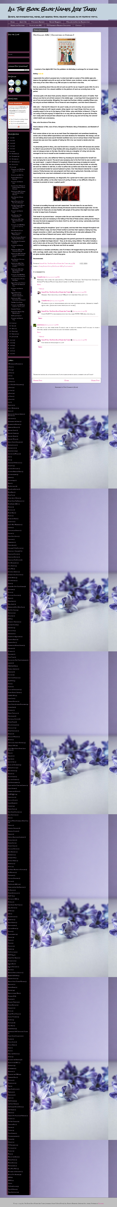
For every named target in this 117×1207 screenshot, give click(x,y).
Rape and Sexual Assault (15, 972)
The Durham (11, 1101)
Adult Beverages (12, 408)
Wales (9, 1154)
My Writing (11, 872)
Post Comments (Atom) (70, 387)
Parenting (11, 919)
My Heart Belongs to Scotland (17, 869)
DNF (9, 619)
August (14, 164)
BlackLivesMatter (13, 489)
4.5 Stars (10, 396)
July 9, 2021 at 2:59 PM (53, 277)
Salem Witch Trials (13, 1014)
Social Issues (11, 1042)
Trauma (10, 1127)
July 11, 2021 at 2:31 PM (80, 340)
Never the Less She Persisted (16, 887)
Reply (39, 285)
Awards (10, 477)
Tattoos (10, 1080)
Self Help (10, 1026)
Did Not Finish (12, 610)
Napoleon (11, 875)
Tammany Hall (12, 1077)
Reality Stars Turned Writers (16, 981)
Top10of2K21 (11, 1124)
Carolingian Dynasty (14, 530)
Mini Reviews (11, 852)
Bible (9, 483)
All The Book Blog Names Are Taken (52, 9)
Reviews (10, 990)
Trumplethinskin (13, 1136)
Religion (10, 984)
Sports (10, 1057)
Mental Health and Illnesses (16, 837)
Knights (10, 774)
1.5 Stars (10, 373)
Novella (10, 902)
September (15, 162)
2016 (11, 351)
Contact (79, 25)
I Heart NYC (12, 745)
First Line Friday (13, 678)
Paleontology (12, 917)
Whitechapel (11, 1166)
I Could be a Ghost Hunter (15, 743)
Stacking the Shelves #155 (17, 246)
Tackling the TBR (13, 1074)
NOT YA (10, 896)
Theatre (10, 1113)
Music (10, 866)
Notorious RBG (12, 899)
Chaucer (10, 539)
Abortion (10, 405)
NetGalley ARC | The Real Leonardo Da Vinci (17, 220)
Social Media (11, 1045)
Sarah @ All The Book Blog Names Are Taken (56, 292)
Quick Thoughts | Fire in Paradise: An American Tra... (18, 284)
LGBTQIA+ (11, 794)
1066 (9, 376)
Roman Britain (12, 1005)
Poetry (10, 940)
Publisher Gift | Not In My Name (18, 279)
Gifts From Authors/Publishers (17, 704)
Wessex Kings (12, 1160)
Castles (10, 533)
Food (9, 684)
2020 (11, 340)
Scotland (10, 1023)
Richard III (11, 996)
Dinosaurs (11, 613)
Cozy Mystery (12, 580)
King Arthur (11, 771)
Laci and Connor (13, 779)
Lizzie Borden (12, 803)
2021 (11, 151)
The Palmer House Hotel (15, 1107)
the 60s (10, 1098)
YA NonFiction (12, 1186)
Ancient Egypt (12, 430)
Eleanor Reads (12, 639)
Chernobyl (11, 542)
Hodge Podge (11, 722)
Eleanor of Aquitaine (14, 636)
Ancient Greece (12, 433)
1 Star (9, 370)
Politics (10, 946)
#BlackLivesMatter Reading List (78, 22)
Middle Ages (11, 840)
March (14, 331)
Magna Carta (11, 809)
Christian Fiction (13, 554)
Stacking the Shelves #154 (17, 289)
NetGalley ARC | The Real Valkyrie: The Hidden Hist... (17, 270)
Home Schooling (12, 731)
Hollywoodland (12, 725)
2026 (11, 138)
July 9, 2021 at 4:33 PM (57, 301)
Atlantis (10, 466)
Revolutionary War (13, 993)
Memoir (10, 834)
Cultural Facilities (13, 595)
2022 (11, 148)
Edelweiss (10, 628)
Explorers (11, 654)
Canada (10, 527)
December (14, 154)
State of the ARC (35, 25)
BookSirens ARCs (13, 504)
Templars (10, 1092)
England (10, 648)
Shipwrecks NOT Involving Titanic (18, 1031)
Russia (10, 1011)
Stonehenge (11, 1068)
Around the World (13, 454)
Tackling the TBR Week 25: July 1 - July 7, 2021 (18, 305)
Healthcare (11, 716)
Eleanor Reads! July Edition (17, 178)
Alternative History (14, 424)
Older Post (95, 380)
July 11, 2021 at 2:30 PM (80, 311)
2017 (11, 348)
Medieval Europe (13, 831)
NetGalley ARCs (57, 266)
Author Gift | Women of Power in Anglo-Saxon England (18, 187)
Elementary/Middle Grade (15, 645)
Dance (10, 598)
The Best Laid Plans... (17, 302)
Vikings (10, 1151)
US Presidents (12, 1145)
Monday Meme (12, 861)
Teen (9, 1086)
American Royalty (13, 427)
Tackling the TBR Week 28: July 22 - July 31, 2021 (18, 171)
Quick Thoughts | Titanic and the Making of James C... (17, 294)
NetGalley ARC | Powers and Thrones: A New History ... (18, 193)
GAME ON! (11, 695)
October (14, 159)
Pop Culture (11, 952)
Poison (10, 943)
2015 (11, 353)
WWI (9, 1177)
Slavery (10, 1039)
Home (12, 22)
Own (9, 914)
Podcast (10, 937)
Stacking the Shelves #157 (17, 182)
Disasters (10, 616)
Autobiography (12, 474)
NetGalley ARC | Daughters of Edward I (18, 299)
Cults (10, 592)
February (14, 334)
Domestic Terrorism (14, 622)
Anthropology (12, 445)
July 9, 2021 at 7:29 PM (51, 325)
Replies (41, 289)
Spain (9, 1051)
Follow (10, 54)
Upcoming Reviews (37, 22)
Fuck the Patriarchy (14, 689)
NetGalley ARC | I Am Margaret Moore (17, 250)
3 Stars (40, 266)
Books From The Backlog (15, 501)
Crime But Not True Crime (16, 586)
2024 (11, 143)
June (13, 323)
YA (9, 1183)
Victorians (11, 1148)
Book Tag (10, 495)
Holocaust (11, 728)
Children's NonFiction (14, 548)
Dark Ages (11, 601)
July (13, 167)
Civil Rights (11, 566)
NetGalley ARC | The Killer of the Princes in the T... (17, 265)
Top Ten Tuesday (12, 1121)
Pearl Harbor (12, 922)
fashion (10, 663)
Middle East (11, 843)
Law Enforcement (13, 782)
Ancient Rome (12, 436)
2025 (11, 140)
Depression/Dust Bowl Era (15, 607)
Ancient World (12, 439)
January (14, 336)
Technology (11, 1083)
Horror (10, 734)
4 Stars (10, 393)
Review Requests (55, 22)
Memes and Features (17, 25)
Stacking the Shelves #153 (17, 319)
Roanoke (10, 999)
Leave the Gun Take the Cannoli (17, 785)
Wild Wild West (12, 1169)
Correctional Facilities (15, 575)
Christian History (13, 557)
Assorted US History (14, 463)
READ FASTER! (13, 975)
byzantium (11, 521)
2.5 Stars (10, 381)
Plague (10, 931)
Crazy (9, 583)
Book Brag (11, 492)
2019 (11, 343)
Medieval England (13, 828)
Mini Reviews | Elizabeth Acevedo (18, 242)
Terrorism (11, 1095)
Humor (10, 740)
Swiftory (10, 1071)
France (10, 687)
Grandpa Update (15, 309)
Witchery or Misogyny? (14, 1171)
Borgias (10, 507)
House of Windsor (13, 737)
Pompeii (10, 949)
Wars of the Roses (13, 1157)
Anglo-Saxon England (14, 442)
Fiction (10, 675)
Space (9, 1048)
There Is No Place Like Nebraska (17, 1116)
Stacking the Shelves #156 (17, 211)
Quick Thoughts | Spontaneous (16, 233)
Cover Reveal (12, 578)
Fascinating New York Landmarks (17, 660)
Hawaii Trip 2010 (12, 713)
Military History (13, 849)
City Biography (12, 563)
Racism (10, 970)
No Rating (11, 890)
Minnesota (11, 855)
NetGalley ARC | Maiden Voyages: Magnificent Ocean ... (18, 255)
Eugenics (10, 651)
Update (10, 1142)
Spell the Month (13, 1054)
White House (12, 1163)
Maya (9, 818)
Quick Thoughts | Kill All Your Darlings (17, 202)
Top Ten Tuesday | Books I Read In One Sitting (18, 238)
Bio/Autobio (11, 486)
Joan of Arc (11, 762)
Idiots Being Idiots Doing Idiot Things (17, 749)
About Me (23, 22)
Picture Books (12, 928)
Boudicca (10, 510)
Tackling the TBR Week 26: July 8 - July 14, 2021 (18, 275)
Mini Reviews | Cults (17, 230)
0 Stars (10, 367)
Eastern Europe (12, 625)
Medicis (10, 825)
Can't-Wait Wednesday (14, 524)
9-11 (9, 402)
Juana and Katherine (14, 765)
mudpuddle (40, 325)
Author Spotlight (13, 468)
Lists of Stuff (12, 800)
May (13, 326)
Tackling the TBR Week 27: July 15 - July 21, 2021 (18, 226)
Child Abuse (11, 545)
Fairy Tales (11, 657)
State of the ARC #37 (17, 175)
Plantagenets (68, 266)
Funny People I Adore (14, 692)
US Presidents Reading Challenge (59, 25)
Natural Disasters (13, 878)
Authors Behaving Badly (15, 471)
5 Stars (10, 399)
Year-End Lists (12, 1192)
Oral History (12, 908)
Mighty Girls (12, 846)
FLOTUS (11, 681)
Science (10, 1020)
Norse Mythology (13, 893)
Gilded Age (11, 707)
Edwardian (11, 634)
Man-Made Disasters (14, 812)
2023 (11, 146)
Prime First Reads (13, 958)
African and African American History (16, 414)
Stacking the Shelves (14, 1060)
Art (9, 457)
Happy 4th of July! (16, 316)
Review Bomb (11, 987)
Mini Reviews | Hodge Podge (17, 198)
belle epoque (11, 480)
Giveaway (10, 710)
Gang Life (11, 698)
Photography (11, 925)
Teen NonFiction (13, 1089)
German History (12, 701)
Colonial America (13, 572)
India (9, 753)
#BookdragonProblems (14, 364)
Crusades (10, 589)
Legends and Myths (13, 791)
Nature (10, 881)
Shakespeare (11, 1029)
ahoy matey (11, 418)
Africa (10, 411)
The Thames (11, 1110)
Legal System (11, 788)
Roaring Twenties (13, 1002)
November (14, 156)
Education (11, 631)
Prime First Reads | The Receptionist (17, 312)
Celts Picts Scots (13, 536)
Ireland (10, 756)
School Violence (13, 1017)
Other (10, 911)
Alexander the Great (14, 421)
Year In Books (12, 1189)
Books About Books (13, 498)
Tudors (10, 1139)
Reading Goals (12, 978)
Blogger (101, 1203)
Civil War (10, 569)
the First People (12, 1104)
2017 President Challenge (15, 384)
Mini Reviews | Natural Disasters (17, 260)
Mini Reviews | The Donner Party (16, 216)
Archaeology (11, 448)
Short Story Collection (15, 1036)
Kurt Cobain (11, 776)
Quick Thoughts (12, 967)
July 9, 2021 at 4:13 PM (79, 292)
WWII (10, 1180)
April (13, 328)
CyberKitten (41, 277)
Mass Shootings (12, 815)
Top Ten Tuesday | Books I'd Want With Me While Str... (18, 207)
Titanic (10, 1118)
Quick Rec (11, 964)
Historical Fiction (13, 719)
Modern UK (11, 858)
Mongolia (11, 863)
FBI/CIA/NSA (12, 666)
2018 (11, 345)
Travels (10, 1130)
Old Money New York (14, 905)
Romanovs (11, 1008)
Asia (9, 460)
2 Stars (10, 379)
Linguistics (11, 797)
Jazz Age (10, 759)
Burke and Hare (12, 519)
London (10, 806)
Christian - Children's (14, 551)
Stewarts (10, 1065)
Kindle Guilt (47, 266)
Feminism (10, 672)
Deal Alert (11, 604)
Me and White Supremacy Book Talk (18, 821)
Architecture (12, 451)
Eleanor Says (11, 642)
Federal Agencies (13, 669)
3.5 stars (10, 390)
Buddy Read (11, 513)
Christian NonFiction (14, 560)
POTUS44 (11, 955)
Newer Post (37, 380)
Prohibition (11, 961)
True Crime (11, 1133)
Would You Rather (13, 1174)
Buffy (9, 516)
